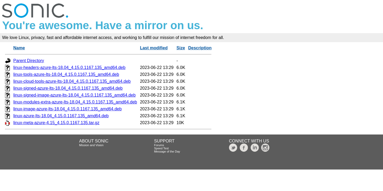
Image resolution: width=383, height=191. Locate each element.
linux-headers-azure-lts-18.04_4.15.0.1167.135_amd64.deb (69, 67)
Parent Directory (28, 60)
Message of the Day (167, 151)
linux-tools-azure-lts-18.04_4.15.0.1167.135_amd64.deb (66, 74)
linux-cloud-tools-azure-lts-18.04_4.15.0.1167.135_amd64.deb (72, 81)
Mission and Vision (91, 145)
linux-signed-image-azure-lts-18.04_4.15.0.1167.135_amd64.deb (74, 95)
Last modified (154, 48)
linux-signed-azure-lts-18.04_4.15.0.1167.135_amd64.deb (68, 88)
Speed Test (161, 148)
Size (181, 48)
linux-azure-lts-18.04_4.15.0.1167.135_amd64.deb (61, 116)
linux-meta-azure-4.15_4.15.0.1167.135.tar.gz (56, 122)
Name (19, 48)
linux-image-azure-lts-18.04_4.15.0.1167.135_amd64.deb (67, 109)
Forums (159, 145)
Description (199, 48)
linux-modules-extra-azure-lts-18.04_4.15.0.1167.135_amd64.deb (75, 102)
